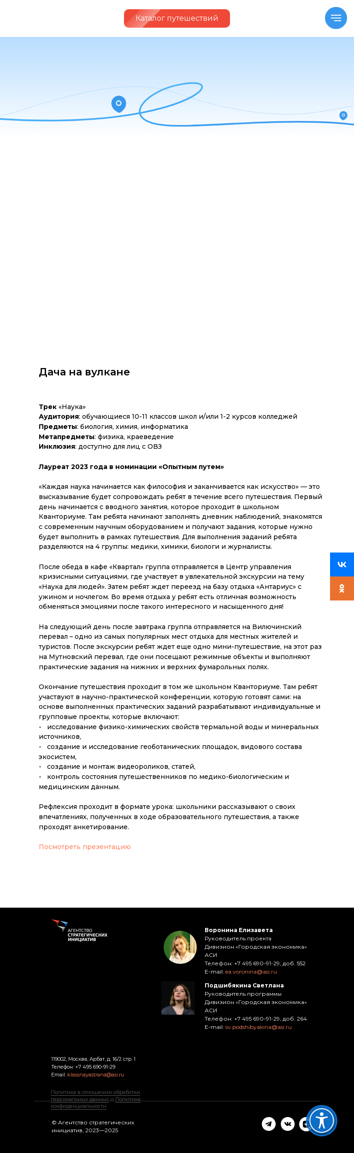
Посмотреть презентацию (85, 847)
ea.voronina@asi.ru (251, 971)
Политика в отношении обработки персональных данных (95, 1095)
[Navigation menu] (336, 18)
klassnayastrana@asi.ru (95, 1074)
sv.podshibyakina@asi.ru (258, 1026)
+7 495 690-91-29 (94, 1067)
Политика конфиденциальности (96, 1102)
